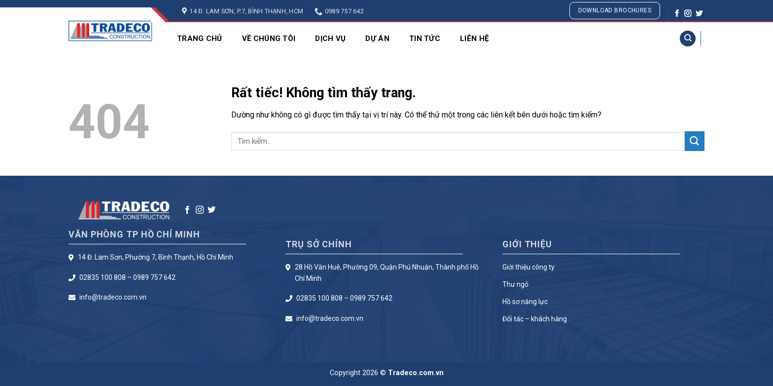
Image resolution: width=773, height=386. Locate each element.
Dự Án (377, 38)
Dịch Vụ (330, 38)
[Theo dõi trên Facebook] (676, 14)
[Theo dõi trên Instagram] (687, 14)
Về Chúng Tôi (269, 38)
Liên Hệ (474, 38)
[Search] (688, 39)
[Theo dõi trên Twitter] (699, 14)
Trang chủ (199, 38)
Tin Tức (424, 38)
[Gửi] (694, 141)
